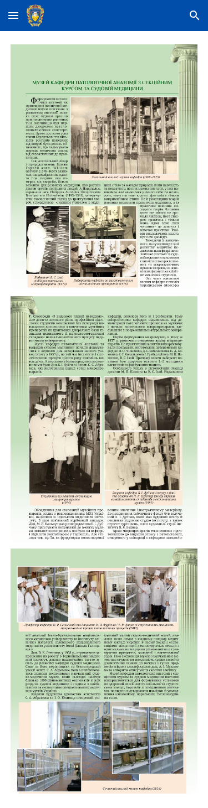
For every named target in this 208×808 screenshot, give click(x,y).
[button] (13, 15)
